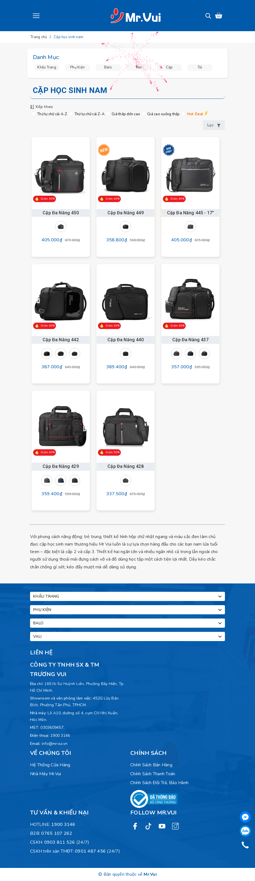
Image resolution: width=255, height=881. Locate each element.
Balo (128, 623)
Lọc (213, 125)
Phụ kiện (128, 610)
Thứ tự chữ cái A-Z (49, 114)
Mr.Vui (150, 874)
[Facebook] (135, 826)
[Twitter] (148, 826)
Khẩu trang (128, 596)
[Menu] (36, 15)
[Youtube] (162, 826)
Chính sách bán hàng (151, 765)
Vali (128, 636)
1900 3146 (60, 735)
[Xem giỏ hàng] (218, 15)
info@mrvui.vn (54, 743)
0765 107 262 (56, 833)
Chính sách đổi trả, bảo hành (159, 783)
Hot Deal (192, 114)
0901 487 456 (90, 851)
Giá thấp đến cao (123, 114)
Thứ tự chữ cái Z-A (87, 114)
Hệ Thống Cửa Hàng (50, 765)
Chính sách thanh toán (152, 774)
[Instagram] (175, 826)
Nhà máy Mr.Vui (45, 774)
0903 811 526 (59, 842)
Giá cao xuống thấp (160, 114)
